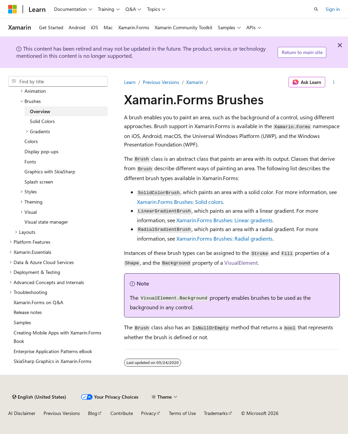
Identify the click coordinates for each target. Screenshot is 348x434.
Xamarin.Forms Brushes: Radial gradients (224, 238)
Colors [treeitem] (31, 141)
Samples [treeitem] (22, 322)
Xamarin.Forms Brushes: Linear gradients (224, 220)
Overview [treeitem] (40, 111)
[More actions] (334, 82)
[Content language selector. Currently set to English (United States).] (39, 397)
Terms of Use (182, 413)
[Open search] (316, 9)
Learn (130, 82)
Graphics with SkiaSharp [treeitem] (49, 171)
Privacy (148, 413)
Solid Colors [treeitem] (42, 121)
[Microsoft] (12, 9)
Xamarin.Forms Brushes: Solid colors (180, 201)
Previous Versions (161, 82)
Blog (92, 413)
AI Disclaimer (21, 413)
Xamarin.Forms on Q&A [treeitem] (38, 302)
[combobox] (58, 81)
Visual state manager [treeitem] (46, 222)
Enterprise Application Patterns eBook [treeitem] (53, 351)
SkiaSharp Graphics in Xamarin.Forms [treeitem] (52, 361)
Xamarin (194, 82)
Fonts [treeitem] (30, 161)
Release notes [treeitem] (28, 312)
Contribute (121, 413)
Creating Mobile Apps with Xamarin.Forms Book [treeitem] (57, 337)
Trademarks (216, 413)
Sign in (333, 9)
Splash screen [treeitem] (38, 181)
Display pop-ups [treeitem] (41, 151)
